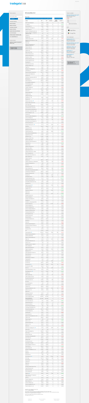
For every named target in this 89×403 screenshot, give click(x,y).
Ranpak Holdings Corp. (30, 65)
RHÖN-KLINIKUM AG (29, 235)
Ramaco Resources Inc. (30, 53)
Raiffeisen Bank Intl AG (29, 38)
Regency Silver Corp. (29, 139)
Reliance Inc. (28, 159)
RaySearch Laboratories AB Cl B (31, 77)
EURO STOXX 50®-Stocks (15, 31)
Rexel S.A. (27, 222)
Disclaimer (42, 400)
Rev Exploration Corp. (29, 213)
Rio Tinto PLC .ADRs (29, 266)
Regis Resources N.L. (29, 149)
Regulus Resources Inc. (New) (31, 151)
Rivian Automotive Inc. (29, 279)
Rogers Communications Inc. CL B (31, 315)
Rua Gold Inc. (28, 359)
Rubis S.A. (27, 363)
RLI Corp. (27, 281)
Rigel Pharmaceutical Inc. (30, 247)
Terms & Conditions (42, 399)
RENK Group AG (29, 185)
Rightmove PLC (28, 250)
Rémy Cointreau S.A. (29, 168)
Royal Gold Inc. (28, 346)
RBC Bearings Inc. (29, 80)
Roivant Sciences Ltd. (29, 322)
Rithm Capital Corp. (29, 274)
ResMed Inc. (28, 200)
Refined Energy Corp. (29, 131)
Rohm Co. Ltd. (28, 320)
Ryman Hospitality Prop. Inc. (30, 384)
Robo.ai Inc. (28, 291)
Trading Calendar (57, 399)
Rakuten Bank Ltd (29, 47)
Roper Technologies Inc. (30, 331)
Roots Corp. (28, 329)
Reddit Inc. (27, 126)
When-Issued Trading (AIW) (15, 34)
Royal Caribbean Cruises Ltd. (31, 344)
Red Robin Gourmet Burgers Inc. (31, 121)
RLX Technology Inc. (29, 283)
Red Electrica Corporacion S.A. (31, 119)
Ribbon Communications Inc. (30, 237)
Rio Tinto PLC (28, 264)
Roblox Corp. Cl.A (29, 289)
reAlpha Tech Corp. (29, 95)
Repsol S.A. (28, 193)
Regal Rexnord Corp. (29, 134)
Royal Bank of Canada (29, 342)
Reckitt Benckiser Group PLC (31, 107)
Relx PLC (27, 164)
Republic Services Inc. (29, 195)
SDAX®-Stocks (13, 29)
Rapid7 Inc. (27, 67)
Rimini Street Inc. (28, 254)
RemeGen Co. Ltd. (29, 166)
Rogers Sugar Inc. (29, 319)
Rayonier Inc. (28, 75)
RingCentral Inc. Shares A (30, 257)
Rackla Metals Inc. (29, 26)
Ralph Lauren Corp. (29, 52)
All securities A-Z (14, 36)
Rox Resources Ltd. (29, 341)
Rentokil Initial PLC (29, 186)
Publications (13, 40)
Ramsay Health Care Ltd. (30, 60)
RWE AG (28, 373)
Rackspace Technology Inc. (30, 27)
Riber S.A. (27, 239)
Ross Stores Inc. (28, 337)
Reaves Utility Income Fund (30, 102)
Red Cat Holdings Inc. (29, 117)
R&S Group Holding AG (30, 22)
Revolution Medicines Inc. (30, 218)
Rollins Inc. (27, 325)
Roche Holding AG (29, 294)
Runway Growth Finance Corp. (31, 366)
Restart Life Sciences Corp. (30, 210)
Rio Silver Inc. (28, 260)
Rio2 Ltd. (27, 267)
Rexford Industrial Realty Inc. (30, 223)
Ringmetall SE (28, 259)
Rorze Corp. (28, 332)
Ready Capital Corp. (29, 92)
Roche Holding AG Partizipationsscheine (29, 298)
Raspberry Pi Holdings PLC (30, 68)
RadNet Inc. (28, 35)
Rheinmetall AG (29, 232)
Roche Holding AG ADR (30, 296)
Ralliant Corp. (28, 50)
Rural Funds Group (29, 369)
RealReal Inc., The (29, 97)
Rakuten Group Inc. (29, 48)
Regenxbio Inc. (28, 143)
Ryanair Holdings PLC (29, 379)
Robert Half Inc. (28, 284)
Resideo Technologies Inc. (30, 198)
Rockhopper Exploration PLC (30, 307)
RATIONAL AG (28, 70)
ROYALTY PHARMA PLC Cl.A (31, 349)
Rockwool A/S (28, 312)
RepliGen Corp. (28, 188)
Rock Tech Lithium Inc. (29, 300)
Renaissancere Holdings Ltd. (30, 171)
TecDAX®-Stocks (13, 27)
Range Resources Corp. (30, 63)
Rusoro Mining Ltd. (29, 371)
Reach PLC (27, 90)
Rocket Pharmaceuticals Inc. (30, 305)
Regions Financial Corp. (30, 146)
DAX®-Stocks (13, 23)
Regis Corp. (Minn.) (29, 148)
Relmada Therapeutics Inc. (30, 163)
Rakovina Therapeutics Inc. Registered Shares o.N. (30, 45)
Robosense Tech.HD (29, 293)
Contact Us (30, 399)
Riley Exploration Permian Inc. (31, 252)
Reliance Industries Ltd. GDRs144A (32, 161)
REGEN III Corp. (28, 136)
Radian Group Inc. (29, 29)
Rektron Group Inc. (29, 158)
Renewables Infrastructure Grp (31, 181)
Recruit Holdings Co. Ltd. (30, 112)
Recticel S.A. (28, 114)
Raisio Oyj (27, 42)
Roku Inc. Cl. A (28, 324)
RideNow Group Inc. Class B (30, 244)
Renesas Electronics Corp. (30, 178)
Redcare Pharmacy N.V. (30, 124)
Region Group (28, 144)
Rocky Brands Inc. (29, 314)
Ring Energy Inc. (28, 255)
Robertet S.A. (28, 286)
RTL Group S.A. (29, 356)
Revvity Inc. (28, 220)
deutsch (77, 1)
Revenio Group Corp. (29, 215)
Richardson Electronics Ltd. (30, 240)
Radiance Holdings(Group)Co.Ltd (31, 31)
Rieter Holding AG (29, 245)
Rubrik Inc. (27, 364)
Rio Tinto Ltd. (28, 262)
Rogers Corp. (28, 317)
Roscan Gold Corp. (29, 334)
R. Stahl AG (28, 24)
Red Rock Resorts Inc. (29, 122)
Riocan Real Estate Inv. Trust (30, 269)
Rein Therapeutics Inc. (29, 153)
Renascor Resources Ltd (30, 173)
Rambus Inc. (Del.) (29, 57)
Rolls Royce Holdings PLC (31, 327)
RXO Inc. (27, 377)
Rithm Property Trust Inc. (30, 276)
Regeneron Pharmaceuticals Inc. (31, 141)
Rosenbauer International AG (30, 336)
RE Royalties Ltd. (28, 85)
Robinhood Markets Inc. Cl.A (30, 288)
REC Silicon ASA (28, 104)
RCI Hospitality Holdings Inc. (30, 82)
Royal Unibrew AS (29, 347)
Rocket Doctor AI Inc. (29, 302)
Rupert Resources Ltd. (29, 368)
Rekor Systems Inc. (29, 156)
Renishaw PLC (28, 183)
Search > (14, 18)
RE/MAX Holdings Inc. (29, 87)
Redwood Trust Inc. (29, 129)
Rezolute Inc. (28, 227)
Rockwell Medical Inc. (29, 310)
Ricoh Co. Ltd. (28, 242)
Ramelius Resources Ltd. (30, 58)
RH (26, 230)
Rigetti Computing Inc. (29, 249)
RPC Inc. (27, 351)
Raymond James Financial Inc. (31, 72)
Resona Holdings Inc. (29, 205)
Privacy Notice (56, 400)
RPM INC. (27, 352)
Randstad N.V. (28, 62)
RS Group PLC (28, 354)
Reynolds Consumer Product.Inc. (31, 225)
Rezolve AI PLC (28, 228)
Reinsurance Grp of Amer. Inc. (31, 154)
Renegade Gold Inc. (29, 176)
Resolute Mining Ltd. (29, 203)
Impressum (30, 400)
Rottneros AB (28, 339)
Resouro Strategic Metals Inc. (31, 208)
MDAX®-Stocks (13, 25)
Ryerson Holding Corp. (29, 382)
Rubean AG (28, 361)
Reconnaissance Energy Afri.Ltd (31, 109)
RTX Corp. (27, 358)
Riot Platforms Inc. (29, 271)
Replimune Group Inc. (29, 190)
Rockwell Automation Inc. (30, 309)
